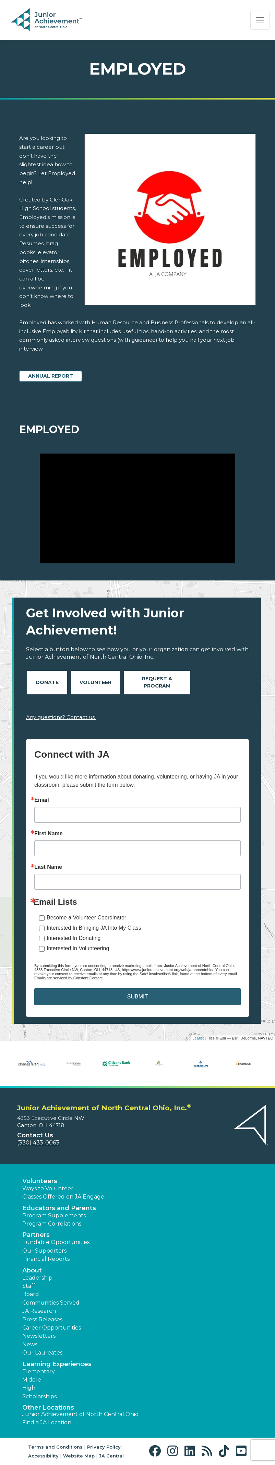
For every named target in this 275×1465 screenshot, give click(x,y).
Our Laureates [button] (42, 1352)
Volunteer (95, 682)
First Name (48, 833)
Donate (47, 682)
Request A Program (157, 682)
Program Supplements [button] (54, 1215)
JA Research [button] (39, 1311)
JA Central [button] (111, 1456)
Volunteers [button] (39, 1181)
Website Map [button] (79, 1456)
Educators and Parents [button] (59, 1208)
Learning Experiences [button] (57, 1364)
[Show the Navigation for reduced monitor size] (260, 20)
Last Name (48, 867)
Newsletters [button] (39, 1336)
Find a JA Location (46, 1422)
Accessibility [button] (43, 1456)
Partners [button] (36, 1235)
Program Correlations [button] (51, 1223)
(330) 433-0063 (38, 1142)
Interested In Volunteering (78, 948)
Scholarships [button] (39, 1396)
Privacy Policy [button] (104, 1447)
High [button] (28, 1388)
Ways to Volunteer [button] (47, 1188)
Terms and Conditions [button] (55, 1447)
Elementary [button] (38, 1371)
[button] (156, 1451)
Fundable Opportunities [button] (55, 1242)
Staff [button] (28, 1286)
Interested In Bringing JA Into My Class (94, 928)
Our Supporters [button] (44, 1250)
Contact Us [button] (35, 1135)
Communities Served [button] (51, 1302)
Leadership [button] (37, 1277)
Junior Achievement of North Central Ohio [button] (80, 1414)
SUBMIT (137, 996)
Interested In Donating (73, 938)
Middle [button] (31, 1379)
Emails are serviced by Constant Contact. (69, 978)
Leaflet (198, 1038)
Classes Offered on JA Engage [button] (63, 1196)
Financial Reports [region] (46, 1259)
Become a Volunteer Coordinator (86, 917)
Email (41, 800)
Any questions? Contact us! (61, 717)
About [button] (32, 1270)
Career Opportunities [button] (51, 1327)
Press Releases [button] (42, 1319)
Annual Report (50, 376)
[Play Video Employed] (137, 508)
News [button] (29, 1344)
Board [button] (30, 1294)
